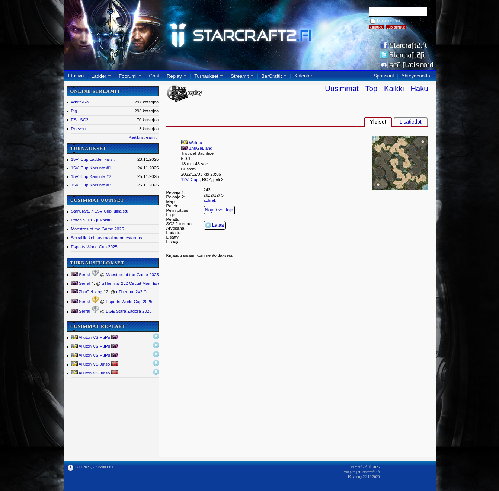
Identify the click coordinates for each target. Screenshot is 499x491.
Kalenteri (303, 76)
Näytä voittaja (219, 210)
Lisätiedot (411, 122)
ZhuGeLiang (87, 292)
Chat (154, 76)
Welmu (191, 142)
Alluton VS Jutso (94, 363)
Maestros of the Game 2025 (97, 229)
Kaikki (394, 89)
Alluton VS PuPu (94, 337)
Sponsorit (384, 76)
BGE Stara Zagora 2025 (128, 311)
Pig (74, 111)
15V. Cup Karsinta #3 (91, 185)
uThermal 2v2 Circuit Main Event (133, 283)
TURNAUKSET (88, 148)
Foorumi (128, 76)
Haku (419, 89)
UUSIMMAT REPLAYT (98, 326)
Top (371, 89)
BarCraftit (271, 76)
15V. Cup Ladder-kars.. (93, 159)
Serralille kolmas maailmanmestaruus (106, 238)
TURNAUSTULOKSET (97, 262)
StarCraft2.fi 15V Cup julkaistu (99, 211)
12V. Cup (190, 179)
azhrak (210, 200)
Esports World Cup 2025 (94, 247)
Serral (80, 274)
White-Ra (80, 102)
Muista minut (388, 21)
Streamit (240, 76)
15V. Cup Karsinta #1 (91, 168)
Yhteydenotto (416, 76)
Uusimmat (342, 89)
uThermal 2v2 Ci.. (133, 292)
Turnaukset (206, 76)
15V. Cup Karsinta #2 (91, 176)
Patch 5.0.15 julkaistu (91, 220)
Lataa (214, 225)
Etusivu (76, 76)
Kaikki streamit (143, 137)
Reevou (78, 129)
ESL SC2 (80, 120)
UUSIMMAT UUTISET (97, 200)
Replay (174, 76)
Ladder (98, 76)
